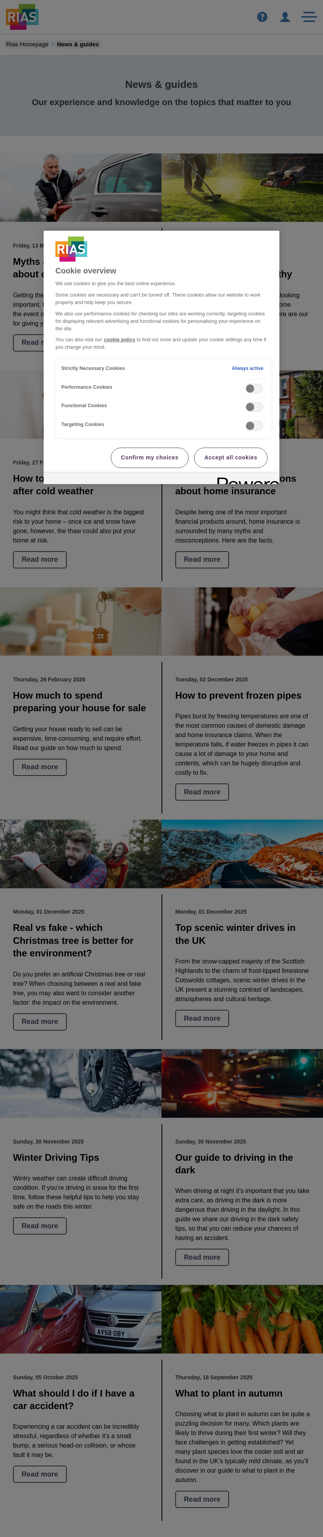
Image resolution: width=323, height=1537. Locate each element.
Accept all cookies (230, 457)
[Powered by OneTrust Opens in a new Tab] (245, 479)
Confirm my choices (149, 457)
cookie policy (120, 339)
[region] (161, 357)
